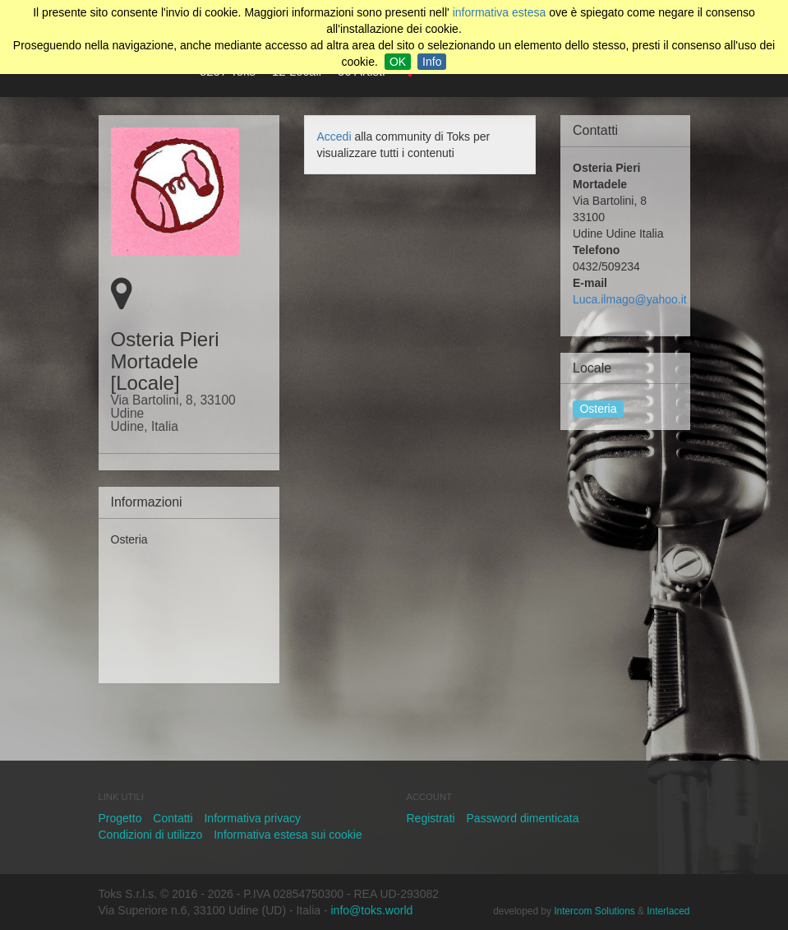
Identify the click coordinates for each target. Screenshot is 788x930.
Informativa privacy (252, 818)
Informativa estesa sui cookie (288, 834)
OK (397, 61)
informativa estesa (499, 12)
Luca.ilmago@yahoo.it (630, 299)
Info (431, 61)
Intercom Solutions (594, 911)
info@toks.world (372, 910)
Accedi (334, 136)
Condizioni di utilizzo (151, 834)
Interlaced (668, 911)
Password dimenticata (523, 818)
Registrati (431, 818)
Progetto (120, 818)
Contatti (172, 818)
